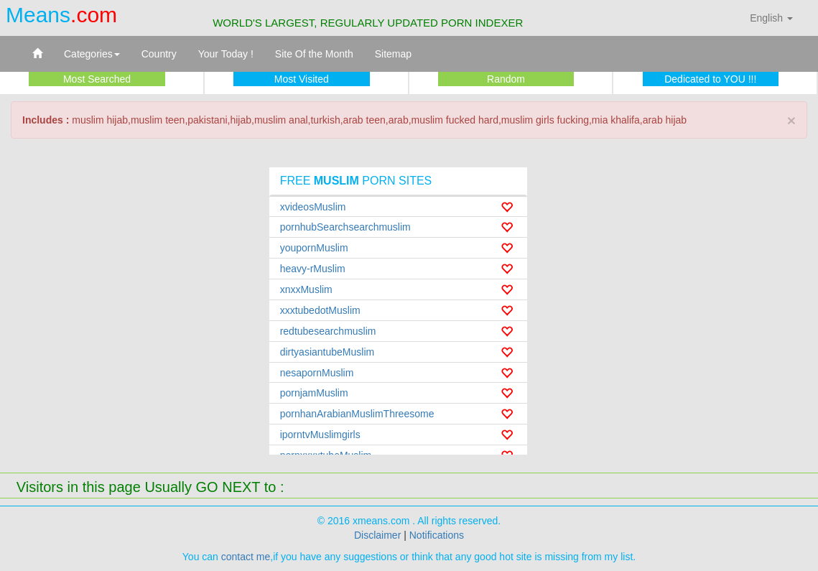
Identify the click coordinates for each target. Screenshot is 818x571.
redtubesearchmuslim (328, 331)
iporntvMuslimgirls (320, 434)
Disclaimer (377, 535)
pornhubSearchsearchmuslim (345, 227)
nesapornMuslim (317, 373)
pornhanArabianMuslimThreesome (357, 413)
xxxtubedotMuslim (320, 310)
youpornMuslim (314, 248)
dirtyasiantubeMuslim (327, 352)
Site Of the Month (314, 54)
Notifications (436, 535)
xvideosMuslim (313, 207)
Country (159, 54)
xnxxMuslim (306, 289)
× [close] (791, 120)
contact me (245, 556)
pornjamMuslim (314, 393)
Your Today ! (226, 54)
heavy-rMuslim (312, 268)
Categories (92, 54)
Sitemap (393, 54)
